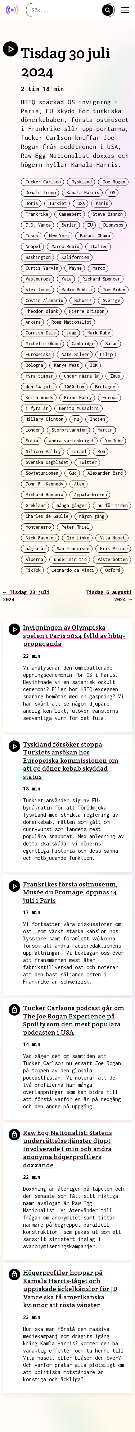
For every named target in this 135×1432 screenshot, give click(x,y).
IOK (94, 365)
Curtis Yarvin (42, 268)
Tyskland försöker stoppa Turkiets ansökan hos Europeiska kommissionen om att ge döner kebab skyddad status (70, 760)
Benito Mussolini (79, 408)
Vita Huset (112, 538)
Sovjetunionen (42, 473)
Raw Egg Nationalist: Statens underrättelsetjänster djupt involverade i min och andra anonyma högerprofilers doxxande (67, 1148)
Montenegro (38, 527)
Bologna (34, 365)
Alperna (34, 559)
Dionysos (113, 225)
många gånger (72, 505)
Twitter (88, 462)
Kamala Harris (83, 192)
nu (76, 419)
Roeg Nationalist (71, 322)
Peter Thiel (75, 527)
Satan (111, 343)
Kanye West (66, 365)
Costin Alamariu (44, 300)
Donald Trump (41, 192)
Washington (38, 257)
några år (36, 548)
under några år (81, 376)
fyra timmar (39, 376)
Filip (106, 354)
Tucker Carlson (43, 181)
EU (90, 225)
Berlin (69, 225)
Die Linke (78, 538)
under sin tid (70, 559)
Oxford (112, 570)
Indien (97, 419)
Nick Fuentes (41, 538)
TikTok (33, 570)
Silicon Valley (43, 451)
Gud (73, 473)
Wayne (75, 268)
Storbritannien (69, 430)
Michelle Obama (43, 343)
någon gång (91, 516)
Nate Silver (75, 354)
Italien (99, 246)
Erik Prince (114, 548)
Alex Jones (38, 289)
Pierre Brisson (86, 311)
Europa (110, 397)
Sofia (32, 440)
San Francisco (73, 548)
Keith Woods (39, 397)
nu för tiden (113, 505)
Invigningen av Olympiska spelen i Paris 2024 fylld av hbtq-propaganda (74, 635)
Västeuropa (38, 279)
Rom (101, 451)
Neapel (33, 246)
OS (112, 192)
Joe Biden (114, 289)
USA (81, 203)
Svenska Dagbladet (47, 462)
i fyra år (37, 408)
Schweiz (83, 300)
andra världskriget (71, 440)
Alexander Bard (105, 473)
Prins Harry (78, 397)
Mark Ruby (98, 333)
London (33, 430)
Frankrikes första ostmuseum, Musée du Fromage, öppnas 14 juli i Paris (70, 892)
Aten (79, 484)
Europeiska (38, 354)
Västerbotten (113, 559)
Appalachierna (90, 494)
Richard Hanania (44, 494)
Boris (32, 203)
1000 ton (74, 386)
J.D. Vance (38, 225)
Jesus (32, 235)
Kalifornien (75, 257)
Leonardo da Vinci (72, 570)
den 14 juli (39, 386)
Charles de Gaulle (47, 516)
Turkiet (58, 203)
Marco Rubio (65, 246)
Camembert (70, 214)
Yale (67, 279)
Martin (105, 430)
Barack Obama (95, 235)
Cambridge (83, 343)
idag (72, 333)
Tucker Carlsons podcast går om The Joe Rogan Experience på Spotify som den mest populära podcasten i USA (73, 1020)
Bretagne (105, 386)
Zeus (115, 376)
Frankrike (37, 214)
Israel (79, 451)
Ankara (33, 322)
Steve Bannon (108, 214)
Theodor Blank (42, 311)
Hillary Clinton (44, 419)
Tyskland (82, 181)
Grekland (36, 505)
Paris (102, 203)
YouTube (114, 440)
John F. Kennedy (44, 484)
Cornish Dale (41, 333)
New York (59, 235)
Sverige (111, 300)
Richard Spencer (101, 279)
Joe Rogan (114, 181)
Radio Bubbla (77, 289)
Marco (99, 268)
